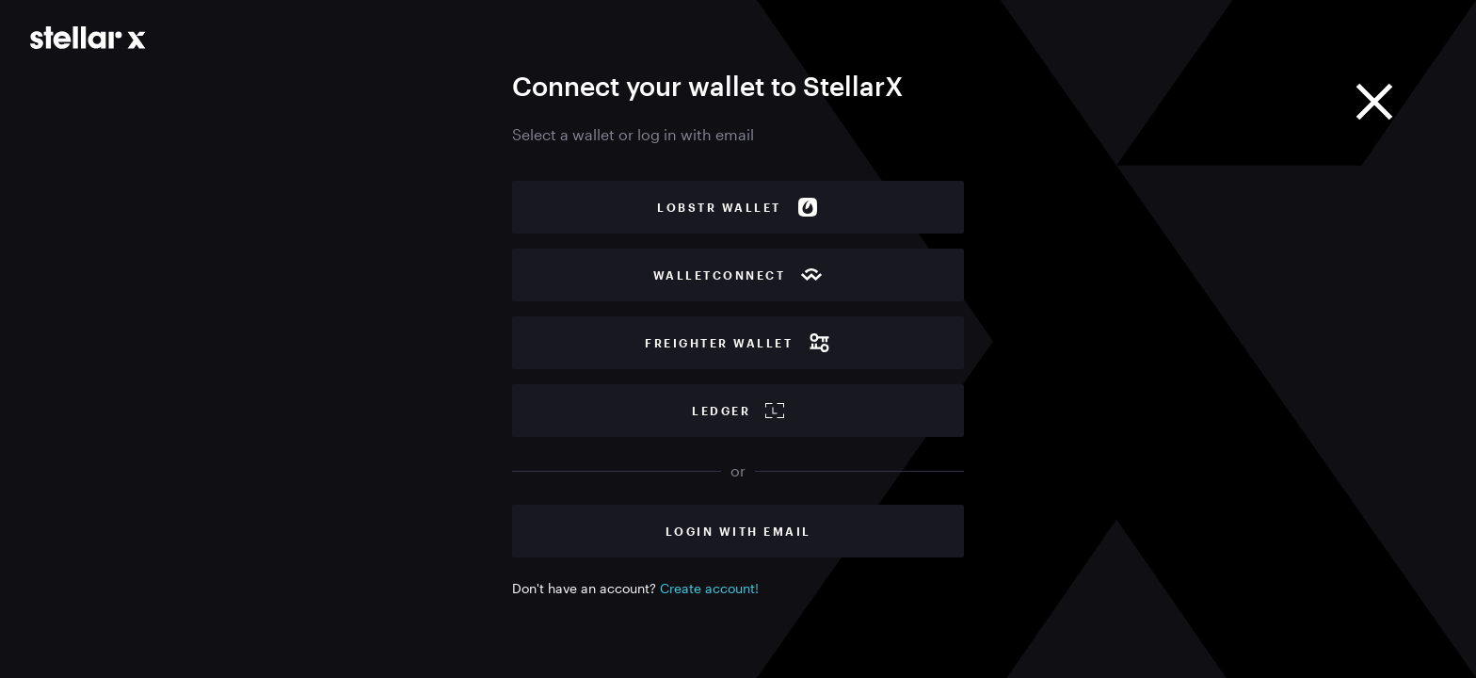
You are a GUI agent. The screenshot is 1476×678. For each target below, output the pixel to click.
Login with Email (738, 531)
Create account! (709, 588)
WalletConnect (738, 275)
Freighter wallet (738, 342)
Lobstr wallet (738, 207)
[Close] (1374, 101)
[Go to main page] (88, 37)
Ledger (738, 410)
